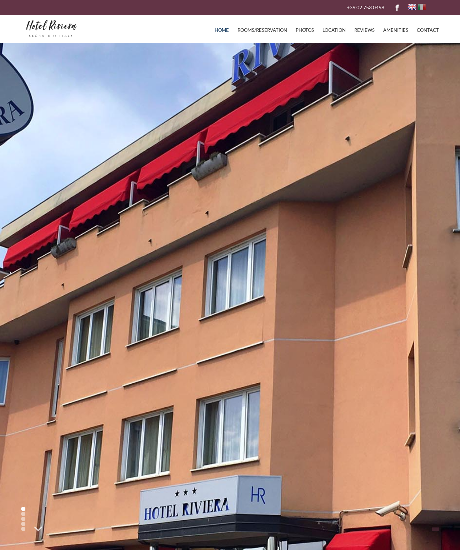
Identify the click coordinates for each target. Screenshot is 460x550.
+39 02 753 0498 (365, 7)
